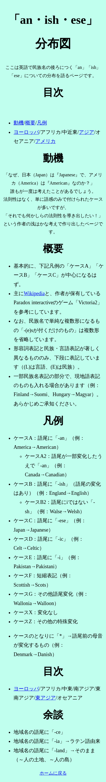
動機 (19, 123)
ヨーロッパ (26, 132)
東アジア (45, 698)
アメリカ (45, 141)
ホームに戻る (53, 773)
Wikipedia (34, 293)
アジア (86, 132)
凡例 (42, 123)
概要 (30, 123)
